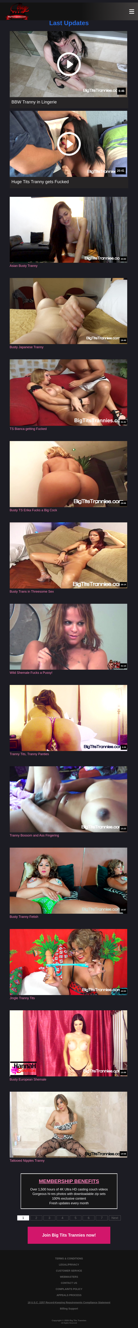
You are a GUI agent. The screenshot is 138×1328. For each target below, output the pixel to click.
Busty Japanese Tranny (26, 347)
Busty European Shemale (28, 1079)
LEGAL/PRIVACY (69, 1264)
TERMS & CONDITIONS (69, 1258)
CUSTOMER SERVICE (69, 1270)
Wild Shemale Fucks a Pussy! (31, 673)
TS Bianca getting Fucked (28, 429)
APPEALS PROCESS (69, 1295)
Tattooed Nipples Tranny (27, 1160)
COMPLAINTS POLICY (69, 1289)
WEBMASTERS (69, 1276)
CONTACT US (69, 1282)
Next (114, 1218)
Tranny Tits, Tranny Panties (29, 754)
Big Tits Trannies (78, 1320)
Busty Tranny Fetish (24, 917)
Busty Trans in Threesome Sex (32, 591)
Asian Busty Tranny (24, 266)
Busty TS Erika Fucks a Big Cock (33, 510)
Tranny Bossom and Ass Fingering (34, 835)
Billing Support (69, 1308)
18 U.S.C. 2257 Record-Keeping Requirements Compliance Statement (69, 1302)
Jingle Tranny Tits (22, 998)
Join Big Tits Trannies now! (69, 1235)
